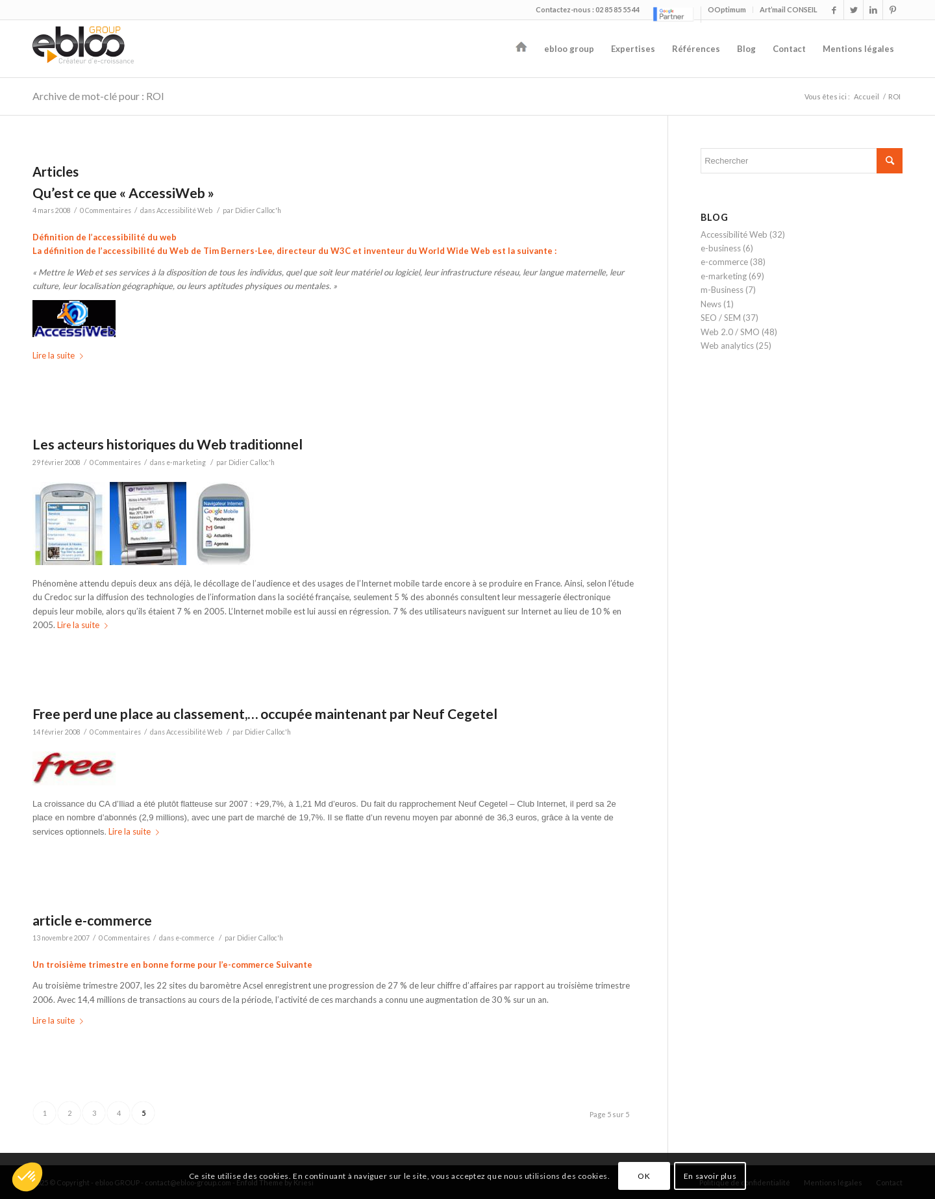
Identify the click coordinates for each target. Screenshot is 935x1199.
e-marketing (186, 462)
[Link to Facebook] (834, 9)
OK (644, 1176)
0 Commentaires (105, 210)
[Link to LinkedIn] (873, 9)
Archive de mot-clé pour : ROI (98, 96)
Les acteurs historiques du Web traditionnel (167, 444)
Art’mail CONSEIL (788, 9)
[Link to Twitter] (853, 9)
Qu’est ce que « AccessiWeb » (123, 192)
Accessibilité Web (184, 210)
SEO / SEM (721, 317)
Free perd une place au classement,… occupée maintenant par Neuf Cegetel (264, 713)
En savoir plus (710, 1176)
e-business (721, 248)
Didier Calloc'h (258, 210)
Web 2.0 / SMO (730, 332)
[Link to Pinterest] (893, 9)
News (711, 304)
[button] (27, 1177)
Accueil (866, 96)
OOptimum (727, 9)
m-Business (722, 289)
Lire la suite (60, 355)
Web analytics (727, 345)
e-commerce (194, 938)
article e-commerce (92, 920)
